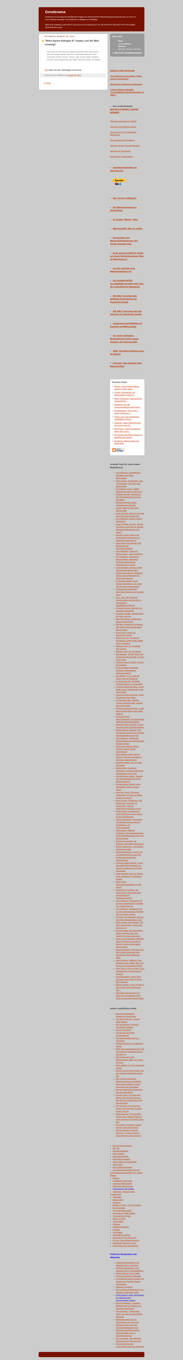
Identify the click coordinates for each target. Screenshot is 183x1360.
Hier (46, 70)
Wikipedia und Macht (124, 1287)
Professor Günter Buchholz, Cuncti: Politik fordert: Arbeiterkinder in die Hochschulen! (130, 689)
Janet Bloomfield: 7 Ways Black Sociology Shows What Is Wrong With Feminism (129, 979)
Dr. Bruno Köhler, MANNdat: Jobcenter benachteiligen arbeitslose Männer (127, 670)
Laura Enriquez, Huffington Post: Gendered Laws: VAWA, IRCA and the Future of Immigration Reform (129, 963)
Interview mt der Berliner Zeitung (123, 127)
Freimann (116, 1224)
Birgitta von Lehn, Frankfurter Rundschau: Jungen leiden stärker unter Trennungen (129, 640)
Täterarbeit (117, 1197)
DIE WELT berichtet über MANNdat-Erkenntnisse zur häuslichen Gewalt (123, 299)
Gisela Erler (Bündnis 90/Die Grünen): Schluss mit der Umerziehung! (127, 749)
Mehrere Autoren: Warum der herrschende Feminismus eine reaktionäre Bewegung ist (128, 538)
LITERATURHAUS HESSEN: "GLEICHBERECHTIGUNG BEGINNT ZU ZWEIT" (127, 92)
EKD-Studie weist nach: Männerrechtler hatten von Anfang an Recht (129, 1060)
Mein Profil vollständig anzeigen (128, 53)
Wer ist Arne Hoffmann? (125, 198)
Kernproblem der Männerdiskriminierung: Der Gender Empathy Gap (124, 241)
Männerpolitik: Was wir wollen (128, 228)
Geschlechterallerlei (121, 1151)
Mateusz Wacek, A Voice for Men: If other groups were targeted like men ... (130, 987)
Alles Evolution (119, 1154)
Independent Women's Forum (124, 1243)
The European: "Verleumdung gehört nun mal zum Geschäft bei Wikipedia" (129, 1314)
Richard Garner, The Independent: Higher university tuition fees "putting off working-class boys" (129, 933)
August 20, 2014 (74, 75)
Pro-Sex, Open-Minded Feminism (126, 1240)
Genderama (55, 12)
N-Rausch (117, 1203)
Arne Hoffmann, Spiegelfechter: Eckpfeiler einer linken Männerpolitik (128, 475)
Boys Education (119, 1208)
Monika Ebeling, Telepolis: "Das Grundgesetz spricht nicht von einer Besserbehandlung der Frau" (130, 733)
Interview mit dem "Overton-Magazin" (125, 146)
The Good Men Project (122, 1216)
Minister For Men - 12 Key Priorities (127, 1205)
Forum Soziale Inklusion (122, 1146)
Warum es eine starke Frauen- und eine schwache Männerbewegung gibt (130, 1073)
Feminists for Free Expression (125, 1238)
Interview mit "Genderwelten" (121, 157)
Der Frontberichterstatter (122, 1167)
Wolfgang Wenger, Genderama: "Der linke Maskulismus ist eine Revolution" (128, 497)
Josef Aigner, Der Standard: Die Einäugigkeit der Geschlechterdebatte (128, 546)
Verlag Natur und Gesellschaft (125, 1162)
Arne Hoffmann (125, 44)
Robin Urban (118, 1165)
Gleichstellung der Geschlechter (125, 1246)
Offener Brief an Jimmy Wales (128, 1273)
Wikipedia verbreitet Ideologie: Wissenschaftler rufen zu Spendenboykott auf (128, 1333)
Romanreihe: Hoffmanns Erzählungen (126, 84)
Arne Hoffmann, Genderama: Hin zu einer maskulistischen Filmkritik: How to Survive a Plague (130, 911)
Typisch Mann (118, 1222)
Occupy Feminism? (123, 1030)
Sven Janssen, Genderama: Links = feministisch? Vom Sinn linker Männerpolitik (129, 483)
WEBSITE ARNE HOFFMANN (122, 71)
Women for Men (119, 1219)
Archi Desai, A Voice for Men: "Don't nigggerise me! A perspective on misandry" (130, 971)
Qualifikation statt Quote (122, 1181)
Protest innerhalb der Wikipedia (128, 1276)
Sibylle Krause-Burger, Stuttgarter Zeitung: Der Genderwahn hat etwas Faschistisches (129, 576)
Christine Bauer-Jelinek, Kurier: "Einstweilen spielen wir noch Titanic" (128, 787)
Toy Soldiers (118, 1232)
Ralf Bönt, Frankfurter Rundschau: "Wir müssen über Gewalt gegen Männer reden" (129, 627)
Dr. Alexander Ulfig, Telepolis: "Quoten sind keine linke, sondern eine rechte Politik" (129, 703)
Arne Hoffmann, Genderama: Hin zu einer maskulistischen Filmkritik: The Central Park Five (130, 903)
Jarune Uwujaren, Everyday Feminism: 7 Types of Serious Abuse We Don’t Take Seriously (128, 1133)
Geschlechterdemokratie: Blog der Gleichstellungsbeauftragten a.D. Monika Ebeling (126, 1173)
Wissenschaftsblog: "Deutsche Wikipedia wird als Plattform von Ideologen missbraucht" (128, 1306)
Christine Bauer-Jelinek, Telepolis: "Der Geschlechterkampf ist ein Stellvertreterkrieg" (129, 779)
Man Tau (116, 1148)
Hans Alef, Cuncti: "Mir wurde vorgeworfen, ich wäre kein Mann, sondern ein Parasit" (129, 795)
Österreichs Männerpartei (123, 1186)
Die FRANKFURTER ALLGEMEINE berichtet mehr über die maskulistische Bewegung (127, 283)
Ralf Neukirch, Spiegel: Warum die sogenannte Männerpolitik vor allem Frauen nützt (130, 657)
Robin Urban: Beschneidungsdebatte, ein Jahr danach (129, 884)
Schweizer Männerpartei (122, 1184)
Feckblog (116, 1230)
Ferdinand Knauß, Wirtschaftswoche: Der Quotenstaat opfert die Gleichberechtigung (130, 719)
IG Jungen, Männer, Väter (125, 219)
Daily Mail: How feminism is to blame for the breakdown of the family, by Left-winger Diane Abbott (130, 995)
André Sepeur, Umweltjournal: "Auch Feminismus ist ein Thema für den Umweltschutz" (129, 814)
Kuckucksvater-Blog (121, 1156)
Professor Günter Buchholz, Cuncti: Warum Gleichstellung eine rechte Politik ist (130, 711)
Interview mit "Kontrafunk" (120, 151)
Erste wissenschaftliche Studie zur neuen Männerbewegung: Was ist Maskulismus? (127, 256)
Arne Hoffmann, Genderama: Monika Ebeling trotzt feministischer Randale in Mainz (130, 741)
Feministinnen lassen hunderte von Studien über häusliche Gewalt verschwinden (130, 1281)
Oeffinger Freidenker (121, 1227)
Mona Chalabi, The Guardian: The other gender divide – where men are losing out (129, 925)
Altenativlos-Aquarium (121, 1159)
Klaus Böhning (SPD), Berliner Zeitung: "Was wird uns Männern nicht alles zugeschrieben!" (129, 757)
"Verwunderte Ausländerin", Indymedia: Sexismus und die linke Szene (130, 592)
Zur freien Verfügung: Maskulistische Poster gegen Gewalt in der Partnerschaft (124, 338)
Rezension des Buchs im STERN (123, 121)
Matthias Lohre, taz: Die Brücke (128, 652)
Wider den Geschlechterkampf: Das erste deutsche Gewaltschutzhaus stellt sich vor (130, 1051)
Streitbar (116, 1178)
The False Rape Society (122, 1211)
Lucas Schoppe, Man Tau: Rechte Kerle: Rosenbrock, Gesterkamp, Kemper (129, 876)
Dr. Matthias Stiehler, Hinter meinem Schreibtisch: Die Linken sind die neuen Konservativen (129, 584)
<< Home (47, 83)
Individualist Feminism (121, 1235)
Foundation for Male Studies (124, 1213)
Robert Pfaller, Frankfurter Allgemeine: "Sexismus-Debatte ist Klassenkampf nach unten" (129, 771)
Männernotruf (118, 1200)
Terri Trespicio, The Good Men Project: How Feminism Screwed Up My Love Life (129, 1108)
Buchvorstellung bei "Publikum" (122, 140)
